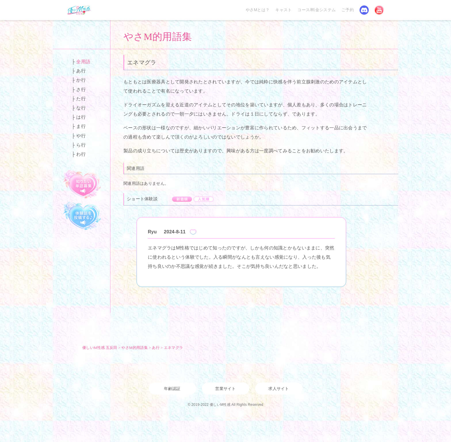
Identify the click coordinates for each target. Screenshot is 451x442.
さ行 (81, 89)
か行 (81, 80)
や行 (81, 135)
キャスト (283, 9)
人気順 (204, 199)
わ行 (81, 154)
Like (193, 232)
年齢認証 (172, 388)
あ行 (81, 70)
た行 (81, 98)
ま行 (81, 126)
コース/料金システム (316, 9)
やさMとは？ (258, 9)
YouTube (379, 10)
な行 (81, 107)
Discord (364, 10)
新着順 (182, 199)
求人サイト (278, 388)
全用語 (83, 61)
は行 (81, 117)
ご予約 (347, 9)
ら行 (81, 145)
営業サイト (225, 388)
